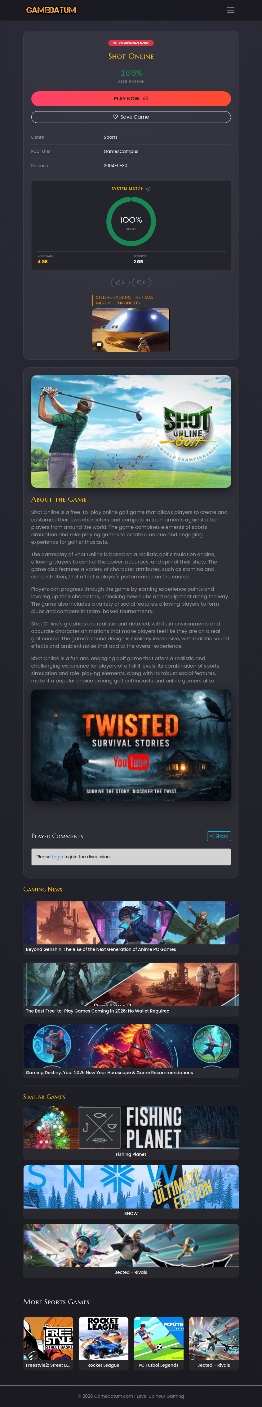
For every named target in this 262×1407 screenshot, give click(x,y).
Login (57, 857)
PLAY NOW (131, 98)
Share (219, 836)
